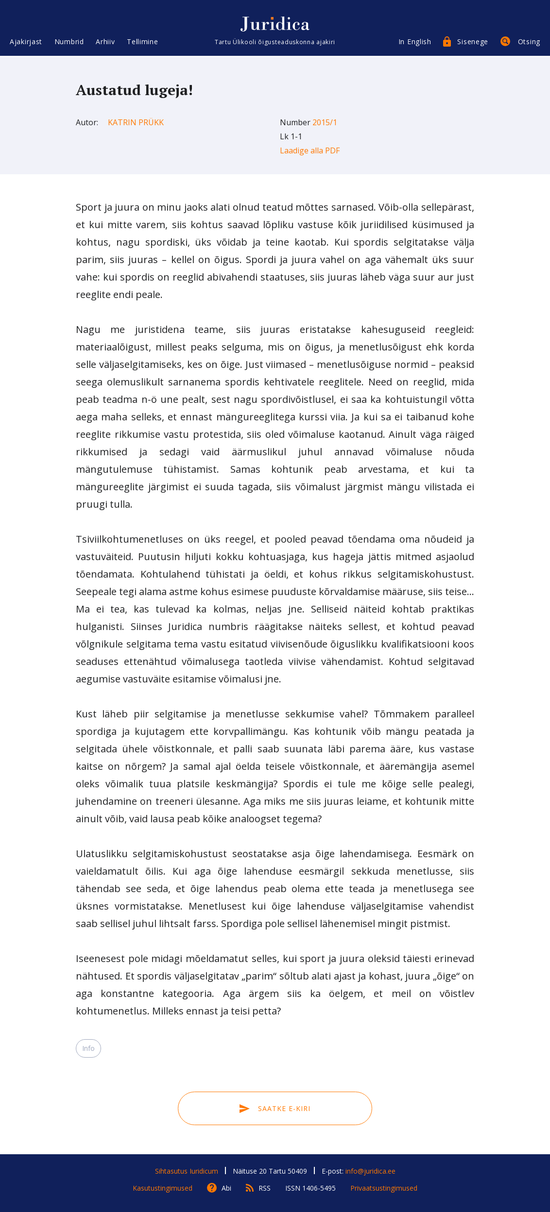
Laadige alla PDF (310, 150)
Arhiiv (105, 42)
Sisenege (472, 42)
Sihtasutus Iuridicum (186, 1171)
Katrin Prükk (136, 122)
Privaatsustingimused (383, 1188)
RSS (264, 1188)
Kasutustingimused (162, 1188)
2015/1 (324, 122)
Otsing (529, 42)
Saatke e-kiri (275, 1108)
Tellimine (142, 42)
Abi (226, 1188)
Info (88, 1048)
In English (414, 42)
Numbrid (69, 42)
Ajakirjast (26, 42)
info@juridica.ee (370, 1171)
